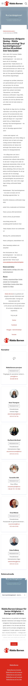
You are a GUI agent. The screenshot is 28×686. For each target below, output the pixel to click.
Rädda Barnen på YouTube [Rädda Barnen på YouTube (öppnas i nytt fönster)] (14, 679)
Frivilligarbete (14, 282)
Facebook (14, 325)
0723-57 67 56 (14, 416)
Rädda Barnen (9, 294)
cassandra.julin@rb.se (14, 486)
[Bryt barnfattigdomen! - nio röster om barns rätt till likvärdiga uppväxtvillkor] (14, 585)
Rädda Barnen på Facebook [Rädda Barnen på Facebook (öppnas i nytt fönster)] (14, 677)
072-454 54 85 (14, 526)
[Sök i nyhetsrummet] (26, 3)
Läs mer (14, 644)
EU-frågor (11, 286)
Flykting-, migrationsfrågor (10, 279)
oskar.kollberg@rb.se (14, 561)
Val (9, 282)
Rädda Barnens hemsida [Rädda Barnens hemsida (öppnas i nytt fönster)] (14, 670)
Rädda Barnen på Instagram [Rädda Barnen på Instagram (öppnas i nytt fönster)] (14, 672)
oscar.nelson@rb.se (14, 524)
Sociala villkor (15, 284)
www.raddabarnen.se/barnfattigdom (13, 262)
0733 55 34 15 (14, 564)
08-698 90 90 (14, 379)
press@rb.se (14, 376)
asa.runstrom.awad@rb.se (14, 451)
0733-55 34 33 (14, 454)
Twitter (14, 320)
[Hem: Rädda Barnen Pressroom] (13, 3)
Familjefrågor (7, 284)
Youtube (14, 334)
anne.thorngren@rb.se (14, 414)
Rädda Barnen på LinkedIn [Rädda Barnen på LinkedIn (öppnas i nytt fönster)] (14, 674)
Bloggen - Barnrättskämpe (14, 330)
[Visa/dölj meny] (2, 3)
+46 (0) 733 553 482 (14, 489)
